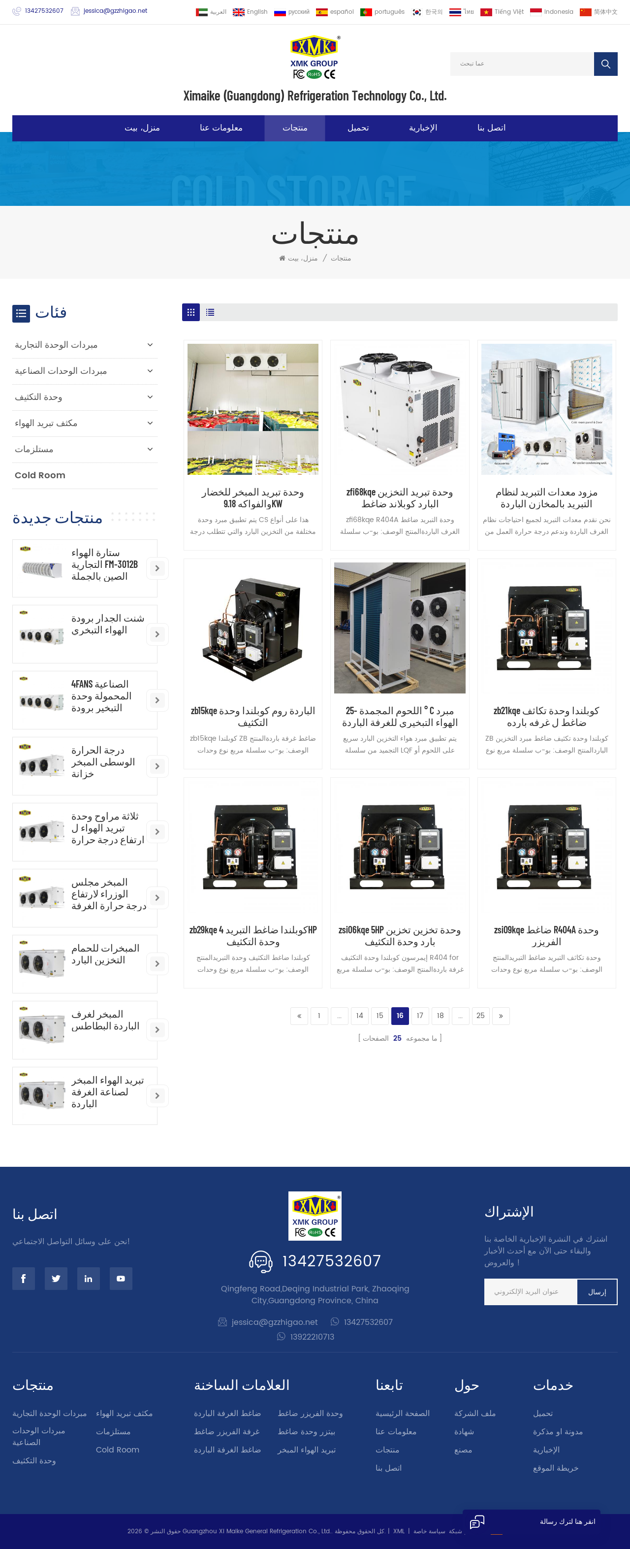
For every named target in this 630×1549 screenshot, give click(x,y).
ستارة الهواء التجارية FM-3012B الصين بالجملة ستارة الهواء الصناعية (104, 564)
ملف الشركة (475, 1413)
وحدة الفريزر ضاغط (310, 1413)
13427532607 (44, 11)
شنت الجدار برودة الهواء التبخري (108, 623)
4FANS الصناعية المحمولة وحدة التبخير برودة (101, 695)
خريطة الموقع (556, 1468)
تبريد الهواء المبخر (307, 1450)
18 (440, 1016)
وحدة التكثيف (39, 397)
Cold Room (40, 475)
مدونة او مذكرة (558, 1432)
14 (359, 1016)
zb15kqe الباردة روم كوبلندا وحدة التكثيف (253, 716)
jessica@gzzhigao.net (115, 11)
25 (480, 1016)
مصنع (463, 1450)
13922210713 (312, 1337)
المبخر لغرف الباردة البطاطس (105, 1019)
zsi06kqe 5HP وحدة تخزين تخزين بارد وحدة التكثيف (400, 935)
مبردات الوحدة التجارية (56, 345)
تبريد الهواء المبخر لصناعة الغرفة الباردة (107, 1091)
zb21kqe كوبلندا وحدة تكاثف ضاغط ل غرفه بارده (546, 716)
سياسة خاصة (429, 1531)
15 (380, 1016)
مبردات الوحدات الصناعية (61, 371)
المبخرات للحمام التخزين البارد (105, 953)
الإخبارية (423, 128)
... (339, 1016)
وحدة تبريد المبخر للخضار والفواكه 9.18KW (253, 497)
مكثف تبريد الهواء (46, 423)
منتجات (295, 128)
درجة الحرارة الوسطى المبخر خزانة (103, 761)
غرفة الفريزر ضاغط (226, 1432)
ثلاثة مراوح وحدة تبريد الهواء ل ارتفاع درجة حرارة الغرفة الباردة (108, 827)
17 (420, 1016)
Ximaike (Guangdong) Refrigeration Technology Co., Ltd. (315, 95)
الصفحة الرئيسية (403, 1413)
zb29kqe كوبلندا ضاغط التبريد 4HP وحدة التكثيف (253, 935)
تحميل (358, 128)
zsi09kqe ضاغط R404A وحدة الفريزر (546, 935)
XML (399, 1531)
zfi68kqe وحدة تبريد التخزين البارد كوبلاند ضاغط (399, 497)
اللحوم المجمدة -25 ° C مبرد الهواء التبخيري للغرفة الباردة (400, 716)
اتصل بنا (491, 128)
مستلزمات (34, 449)
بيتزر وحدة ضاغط (306, 1432)
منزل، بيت (142, 128)
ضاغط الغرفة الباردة (227, 1413)
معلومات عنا (221, 128)
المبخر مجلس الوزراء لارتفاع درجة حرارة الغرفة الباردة (109, 893)
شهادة (464, 1432)
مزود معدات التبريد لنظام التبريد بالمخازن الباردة (547, 497)
